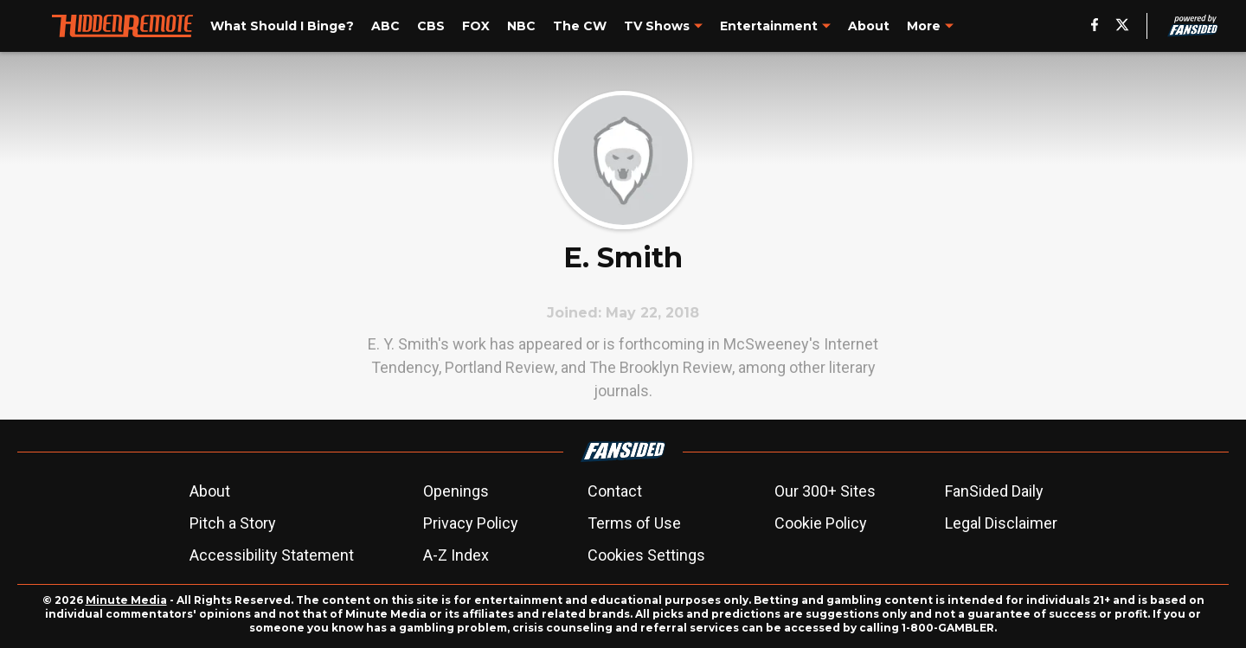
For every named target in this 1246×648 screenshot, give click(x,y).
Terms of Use (634, 523)
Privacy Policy (470, 523)
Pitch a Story (232, 523)
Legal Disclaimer (1001, 523)
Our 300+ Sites (825, 491)
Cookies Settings (646, 555)
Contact (615, 491)
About (209, 491)
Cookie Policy (820, 523)
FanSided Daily (994, 491)
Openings (456, 491)
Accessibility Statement (271, 555)
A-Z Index (456, 555)
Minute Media (126, 599)
